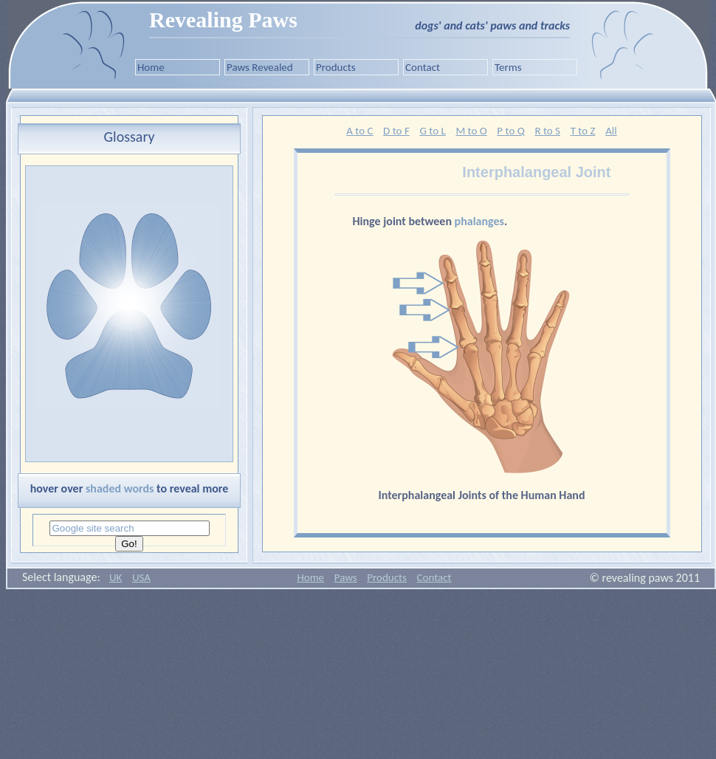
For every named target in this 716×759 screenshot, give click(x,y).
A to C (359, 130)
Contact (422, 67)
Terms (508, 67)
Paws (345, 577)
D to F (396, 130)
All (611, 130)
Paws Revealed (260, 67)
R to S (547, 130)
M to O (470, 130)
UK (115, 577)
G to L (432, 130)
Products (336, 67)
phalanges (479, 221)
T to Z (583, 130)
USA (141, 577)
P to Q (510, 130)
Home (151, 67)
